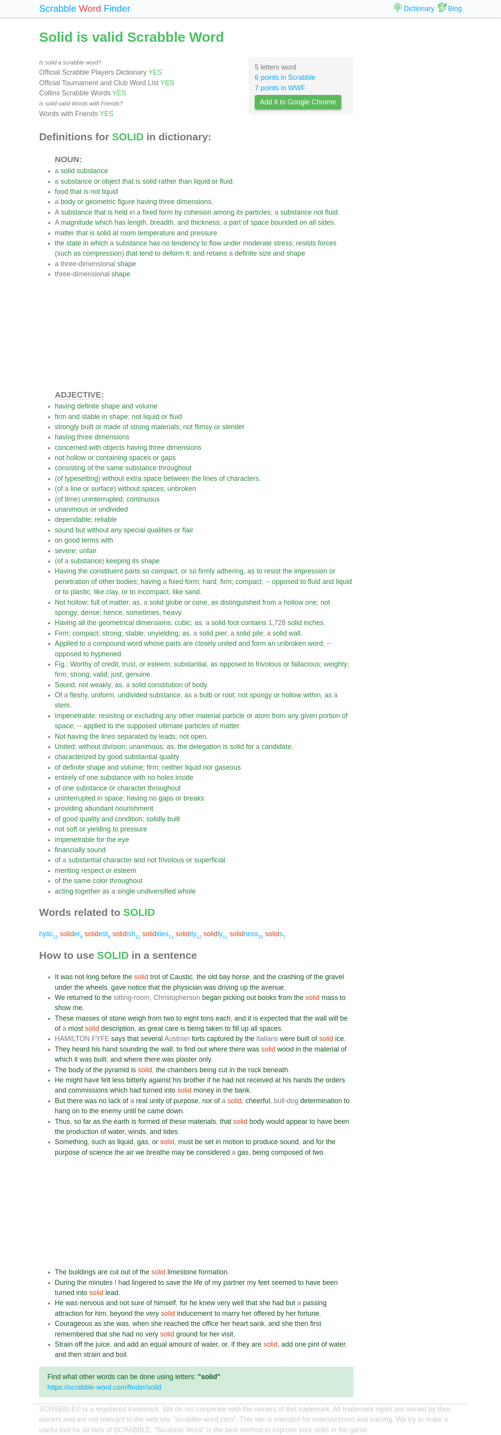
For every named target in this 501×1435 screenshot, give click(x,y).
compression (102, 253)
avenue (272, 987)
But (60, 1101)
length (137, 222)
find (189, 1049)
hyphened (106, 654)
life (198, 1282)
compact (164, 571)
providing (69, 808)
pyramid (117, 1070)
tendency (185, 243)
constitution (165, 685)
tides (170, 1132)
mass (329, 997)
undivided (113, 509)
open (198, 736)
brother (194, 1080)
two (169, 1018)
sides (326, 222)
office (210, 1324)
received (260, 1080)
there (237, 1049)
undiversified (156, 891)
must (185, 1142)
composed (287, 1152)
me (77, 1008)
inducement (195, 1313)
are (188, 643)
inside (184, 777)
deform (173, 253)
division (113, 747)
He (59, 1080)
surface (102, 489)
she (264, 1303)
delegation (205, 747)
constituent (106, 571)
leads (167, 736)
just (116, 674)
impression (310, 571)
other (107, 582)
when (141, 1324)
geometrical (116, 623)
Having (65, 571)
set (209, 1142)
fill (235, 1028)
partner (234, 1282)
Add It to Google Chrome (298, 102)
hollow (76, 458)
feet (263, 1282)
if (209, 1080)
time (71, 499)
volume (146, 406)
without (113, 478)
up (244, 987)
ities (157, 934)
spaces (140, 458)
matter (64, 233)
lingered (144, 1282)
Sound (65, 685)
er (71, 934)
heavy (172, 612)
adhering (230, 571)
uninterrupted (102, 499)
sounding (133, 1049)
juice (103, 1344)
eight (191, 1018)
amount (180, 1344)
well (238, 1303)
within (312, 695)
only (205, 1059)
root (228, 695)
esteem (158, 664)
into (169, 1090)
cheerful (257, 1101)
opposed (285, 582)
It (57, 977)
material (208, 716)
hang (62, 1111)
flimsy (203, 427)
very (223, 1303)
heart (240, 1324)
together (88, 891)
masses (88, 1018)
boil (121, 1354)
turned (152, 1090)
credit (109, 664)
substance (92, 171)
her (246, 1313)
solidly (156, 819)
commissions (88, 1090)
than (185, 181)
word (134, 643)
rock (254, 1070)
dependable (73, 519)
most (75, 1028)
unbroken (182, 489)
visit (227, 1334)
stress (283, 243)
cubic (183, 623)
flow (215, 243)
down (174, 1111)
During (65, 1282)
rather (168, 181)
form (166, 212)
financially (70, 850)
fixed (149, 212)
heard (81, 1049)
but (80, 530)
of (246, 222)
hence (112, 612)
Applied (66, 643)
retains (216, 253)
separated (132, 736)
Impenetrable (75, 716)
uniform (102, 695)
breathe (158, 1152)
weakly (100, 685)
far (87, 1121)
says (118, 1039)
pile (257, 633)
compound (109, 643)
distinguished (240, 602)
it (187, 253)
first (315, 1324)
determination (321, 1101)
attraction (69, 1313)
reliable (106, 519)
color (100, 881)
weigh (137, 1018)
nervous (92, 1303)
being (195, 1028)
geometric (100, 202)
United (65, 747)
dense (90, 612)
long (92, 977)
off (78, 1344)
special (134, 530)
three (167, 202)
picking (234, 997)
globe (174, 602)
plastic (80, 592)
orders (335, 1080)
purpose (185, 1101)
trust (128, 664)
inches (314, 623)
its (239, 212)
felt (105, 1080)
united (227, 643)
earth (122, 1121)
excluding (148, 716)
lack (114, 1101)
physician (187, 987)
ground (187, 1334)
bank (242, 1090)
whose (154, 643)
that (127, 181)
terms (90, 540)
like (99, 592)
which (104, 222)
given (309, 716)
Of (58, 695)
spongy (66, 612)
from (269, 602)
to (204, 243)
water (116, 1132)
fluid (226, 181)
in (132, 212)
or (97, 181)
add (133, 1344)
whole (187, 891)
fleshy (78, 695)
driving (228, 987)
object (111, 181)
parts (132, 571)
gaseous (228, 767)
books (267, 997)
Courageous (73, 1324)
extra (133, 478)
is (138, 181)
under (232, 243)
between (177, 478)
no (166, 243)
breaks (194, 798)
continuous (143, 499)
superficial (209, 860)
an (272, 643)
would (275, 1121)
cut (222, 1070)
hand (109, 1049)
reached (176, 1324)
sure (137, 1303)
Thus (62, 1121)
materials (165, 427)
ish (126, 934)
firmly (206, 571)
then (301, 1324)
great (155, 1028)
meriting (67, 870)
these (177, 1121)
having (147, 202)
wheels (96, 987)
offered (264, 1313)
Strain (64, 1344)
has (120, 222)
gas (142, 1142)
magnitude (77, 222)
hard (209, 582)
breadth (162, 222)
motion (233, 1142)
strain (91, 1354)
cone (199, 602)
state (73, 243)
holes (165, 777)
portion (329, 716)
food (61, 191)
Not (60, 602)
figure (126, 202)
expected (274, 1018)
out (251, 997)
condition (128, 819)
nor (208, 767)
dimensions (194, 202)
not (95, 191)
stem (62, 705)
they (242, 1344)
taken (214, 1028)
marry (231, 1313)
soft (71, 829)
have (91, 1080)
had (227, 1080)
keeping (118, 561)
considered (213, 1152)
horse (240, 977)
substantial (190, 664)
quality (169, 757)
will (333, 1018)
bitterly (136, 1080)
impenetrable (75, 840)
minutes (100, 1282)
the (59, 243)
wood (285, 1049)
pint (313, 1344)
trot (155, 977)
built (87, 427)
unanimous (71, 509)
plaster (186, 1059)
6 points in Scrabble (285, 77)
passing (315, 1303)
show (63, 1008)
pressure (203, 233)
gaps (168, 458)
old (212, 977)
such (64, 253)
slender (233, 427)
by (178, 212)
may (177, 1152)
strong (140, 427)
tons (207, 1018)
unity (157, 1101)
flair (187, 530)
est (97, 934)
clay (112, 592)
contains (254, 623)
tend (146, 253)
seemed (284, 1282)
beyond (121, 1313)
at (116, 233)
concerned (71, 447)
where (218, 1049)
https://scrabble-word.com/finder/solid (104, 1387)
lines (210, 478)
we (139, 1152)
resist (272, 571)
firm (60, 417)
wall (295, 633)
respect (92, 870)
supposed (142, 726)
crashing (291, 977)
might (73, 1080)
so (146, 571)
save (173, 1282)
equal (158, 1344)
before (111, 977)
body (68, 202)
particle (233, 716)
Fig (59, 664)
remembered (74, 1334)
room (128, 233)
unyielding (163, 633)
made (112, 427)
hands (302, 1080)
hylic (48, 934)
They (62, 1049)
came (156, 1111)
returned (80, 997)
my (216, 1282)
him (100, 1313)
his (96, 1049)
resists (306, 243)
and (183, 222)
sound (64, 530)
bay (224, 977)
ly (216, 934)
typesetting (81, 478)
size (265, 253)
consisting (70, 468)
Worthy (81, 664)
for (250, 747)
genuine (138, 674)
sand (192, 592)
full (95, 602)
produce (265, 1142)
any (116, 530)
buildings (82, 1272)
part (235, 222)
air (130, 1152)
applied (94, 726)
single (126, 891)
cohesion (197, 212)
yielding (99, 829)
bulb (205, 695)
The (61, 1070)
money (203, 1090)
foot (233, 623)
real (141, 1101)
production (82, 1132)
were (287, 1039)
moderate (257, 243)
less (118, 1080)
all (312, 222)
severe (65, 551)
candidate (276, 747)
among (223, 212)
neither (172, 767)
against (160, 1080)
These (64, 1018)
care (171, 1028)
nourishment (134, 808)
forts (198, 1039)
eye (123, 840)
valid (100, 674)
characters (243, 478)
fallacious (305, 664)
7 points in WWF (280, 88)
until (129, 1111)
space (259, 222)
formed (149, 1121)
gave (118, 987)
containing (111, 458)
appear (297, 1121)
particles (258, 212)
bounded (284, 222)
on (303, 222)
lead (111, 1293)
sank (257, 1324)
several (152, 1039)
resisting (111, 716)
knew (207, 1303)
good (71, 540)
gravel (334, 977)
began (211, 997)
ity (188, 934)
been (341, 1121)
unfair (88, 551)
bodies (127, 582)
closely (205, 643)
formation (213, 1272)
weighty (335, 664)
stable (90, 417)
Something (71, 1142)
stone (117, 1018)
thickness (205, 222)
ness (246, 934)
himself (165, 1303)
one (311, 602)
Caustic (181, 977)
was (67, 977)
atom (262, 716)
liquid (202, 181)
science (101, 1152)
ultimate (171, 726)
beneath (275, 1070)
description (117, 1028)
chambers (183, 1070)
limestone (182, 1272)
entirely (66, 777)
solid (68, 171)
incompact (153, 592)
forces (327, 243)
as (77, 253)
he (216, 1080)
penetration (72, 582)
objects (114, 447)
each (223, 1018)
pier (221, 633)
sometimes (142, 612)
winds (137, 1132)
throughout (175, 468)
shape (296, 253)
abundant (99, 808)
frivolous (268, 664)
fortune (308, 1313)
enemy (111, 1111)
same (114, 468)
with (95, 447)
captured (220, 1039)
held (121, 212)
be (344, 1018)
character (131, 788)
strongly (67, 427)
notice (137, 987)
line (75, 489)
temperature (156, 233)
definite (246, 253)
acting (64, 891)
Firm (61, 633)
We (60, 997)
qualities (160, 530)
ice (339, 1039)
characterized (75, 757)
